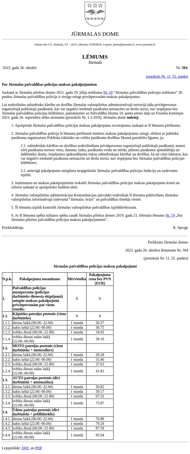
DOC (26, 448)
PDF (38, 448)
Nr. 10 (108, 92)
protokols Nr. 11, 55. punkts (167, 76)
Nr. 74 (170, 215)
